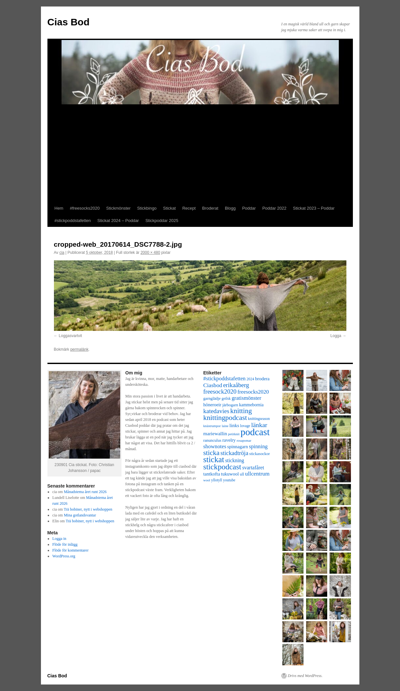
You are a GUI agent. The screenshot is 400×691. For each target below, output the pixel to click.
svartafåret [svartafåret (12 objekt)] (253, 467)
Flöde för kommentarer (70, 550)
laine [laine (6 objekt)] (225, 426)
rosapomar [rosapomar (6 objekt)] (244, 440)
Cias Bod (68, 22)
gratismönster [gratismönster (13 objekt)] (246, 398)
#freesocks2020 (85, 208)
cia (61, 252)
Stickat (169, 208)
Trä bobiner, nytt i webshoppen (88, 509)
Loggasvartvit (70, 335)
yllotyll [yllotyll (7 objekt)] (216, 480)
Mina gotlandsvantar (80, 515)
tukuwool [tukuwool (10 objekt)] (230, 473)
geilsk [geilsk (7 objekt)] (226, 399)
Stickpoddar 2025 (161, 220)
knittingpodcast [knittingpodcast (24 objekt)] (225, 418)
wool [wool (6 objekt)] (206, 480)
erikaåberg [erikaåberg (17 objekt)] (236, 385)
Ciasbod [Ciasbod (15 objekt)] (212, 385)
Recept (189, 208)
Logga (335, 335)
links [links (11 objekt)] (234, 425)
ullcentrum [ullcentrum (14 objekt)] (257, 474)
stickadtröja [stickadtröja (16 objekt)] (234, 453)
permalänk (79, 349)
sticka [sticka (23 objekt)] (211, 453)
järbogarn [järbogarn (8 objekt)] (230, 405)
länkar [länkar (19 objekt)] (259, 424)
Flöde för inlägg (64, 544)
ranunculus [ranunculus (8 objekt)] (212, 440)
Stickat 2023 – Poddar (314, 208)
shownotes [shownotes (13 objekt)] (214, 446)
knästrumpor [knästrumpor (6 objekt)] (212, 426)
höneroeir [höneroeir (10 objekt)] (212, 404)
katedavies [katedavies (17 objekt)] (216, 411)
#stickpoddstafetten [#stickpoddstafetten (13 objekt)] (224, 378)
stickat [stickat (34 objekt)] (213, 459)
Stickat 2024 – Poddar (118, 220)
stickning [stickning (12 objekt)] (234, 460)
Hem (59, 208)
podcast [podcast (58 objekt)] (255, 432)
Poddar (249, 208)
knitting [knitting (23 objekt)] (241, 411)
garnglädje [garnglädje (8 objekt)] (212, 398)
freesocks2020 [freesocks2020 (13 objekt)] (253, 392)
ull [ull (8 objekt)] (242, 474)
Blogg (230, 208)
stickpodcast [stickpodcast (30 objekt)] (222, 467)
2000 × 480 (150, 252)
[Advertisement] (200, 153)
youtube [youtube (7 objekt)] (229, 480)
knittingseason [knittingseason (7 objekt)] (259, 419)
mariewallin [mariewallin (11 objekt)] (215, 433)
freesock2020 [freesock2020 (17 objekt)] (220, 391)
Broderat (210, 208)
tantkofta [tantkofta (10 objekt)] (211, 473)
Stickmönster (118, 208)
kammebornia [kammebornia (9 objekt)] (251, 404)
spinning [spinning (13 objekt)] (258, 446)
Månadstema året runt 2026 (85, 491)
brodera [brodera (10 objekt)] (262, 378)
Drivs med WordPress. (305, 675)
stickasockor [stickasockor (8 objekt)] (259, 453)
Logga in (59, 538)
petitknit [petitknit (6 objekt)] (234, 434)
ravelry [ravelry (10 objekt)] (229, 440)
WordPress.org (63, 556)
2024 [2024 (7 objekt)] (250, 379)
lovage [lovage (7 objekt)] (245, 426)
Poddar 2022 (274, 208)
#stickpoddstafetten (73, 220)
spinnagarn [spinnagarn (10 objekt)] (237, 446)
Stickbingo (147, 208)
